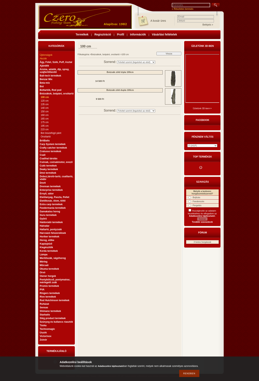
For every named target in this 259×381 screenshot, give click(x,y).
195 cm (44, 125)
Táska (43, 325)
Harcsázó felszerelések (53, 233)
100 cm (45, 97)
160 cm (44, 115)
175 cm (44, 122)
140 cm (44, 108)
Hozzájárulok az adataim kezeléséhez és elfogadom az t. (202, 213)
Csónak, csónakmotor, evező (56, 162)
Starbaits (45, 314)
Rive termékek (48, 296)
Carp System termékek (52, 144)
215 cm (44, 129)
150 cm (44, 111)
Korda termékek (49, 251)
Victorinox (45, 336)
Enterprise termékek (51, 190)
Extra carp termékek (51, 204)
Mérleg (43, 261)
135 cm (44, 104)
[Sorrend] (136, 62)
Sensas (44, 307)
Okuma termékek (49, 268)
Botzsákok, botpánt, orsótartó (105, 54)
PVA (42, 289)
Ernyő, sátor (47, 193)
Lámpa (43, 254)
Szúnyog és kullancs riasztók (56, 321)
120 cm (44, 100)
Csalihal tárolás (48, 158)
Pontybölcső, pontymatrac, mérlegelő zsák (55, 281)
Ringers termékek (50, 293)
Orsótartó (46, 136)
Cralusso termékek (50, 151)
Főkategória (83, 54)
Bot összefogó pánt (51, 133)
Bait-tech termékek (50, 75)
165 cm (44, 118)
